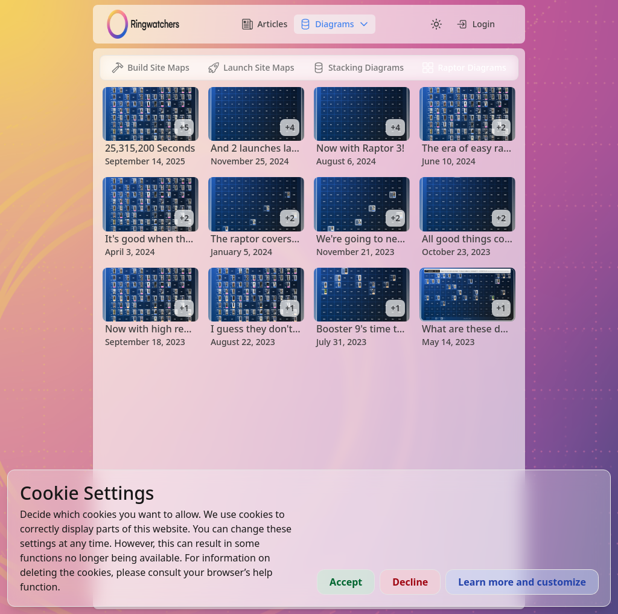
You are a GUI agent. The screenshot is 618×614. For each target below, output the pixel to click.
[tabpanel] (309, 218)
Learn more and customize (522, 582)
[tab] (151, 67)
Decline (410, 582)
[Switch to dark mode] (436, 24)
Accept (346, 582)
